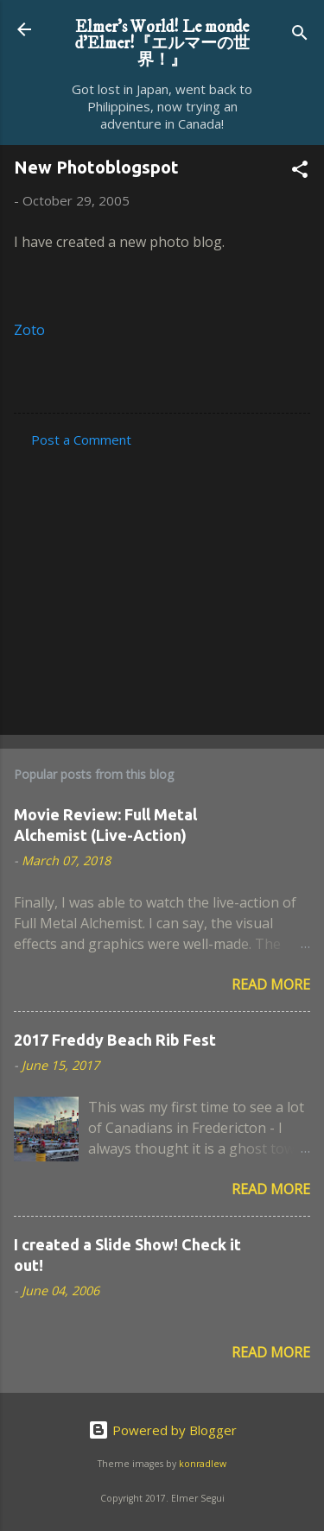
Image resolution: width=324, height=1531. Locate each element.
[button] (299, 172)
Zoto (29, 329)
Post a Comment (81, 439)
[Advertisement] (162, 586)
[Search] (299, 35)
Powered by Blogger (162, 1430)
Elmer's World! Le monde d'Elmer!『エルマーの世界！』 (162, 43)
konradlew (202, 1464)
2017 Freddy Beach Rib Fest (115, 1039)
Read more (271, 984)
